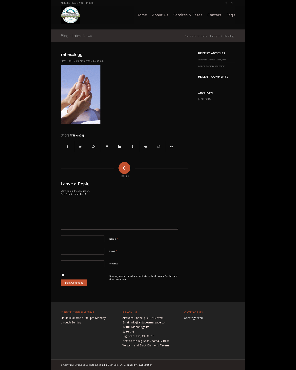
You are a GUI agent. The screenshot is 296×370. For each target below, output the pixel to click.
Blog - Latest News (76, 35)
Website (113, 263)
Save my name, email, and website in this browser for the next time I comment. (143, 278)
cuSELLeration (144, 364)
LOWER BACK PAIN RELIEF (211, 66)
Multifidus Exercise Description (212, 59)
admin (100, 61)
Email (113, 251)
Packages (215, 35)
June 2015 (204, 99)
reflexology (71, 54)
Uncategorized (193, 318)
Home (204, 35)
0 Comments (83, 61)
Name (113, 238)
